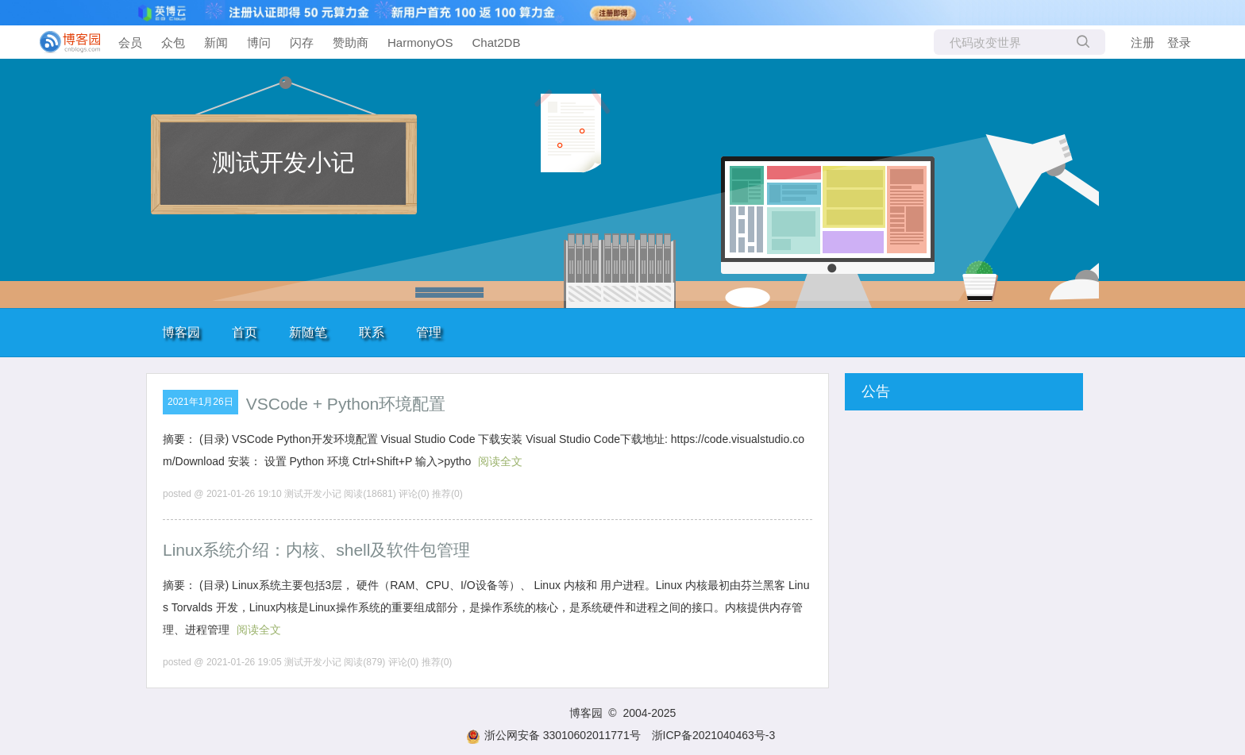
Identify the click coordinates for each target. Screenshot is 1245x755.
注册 (1142, 42)
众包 (173, 42)
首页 (244, 332)
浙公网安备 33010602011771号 (553, 735)
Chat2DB (496, 42)
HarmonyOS (420, 42)
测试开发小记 (283, 162)
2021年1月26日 (200, 401)
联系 (371, 332)
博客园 (181, 332)
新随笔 (308, 332)
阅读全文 (500, 461)
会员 (130, 42)
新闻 (216, 42)
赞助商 (350, 42)
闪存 (302, 42)
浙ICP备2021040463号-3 (714, 735)
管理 (428, 332)
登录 (1179, 42)
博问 (259, 42)
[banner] (63, 42)
